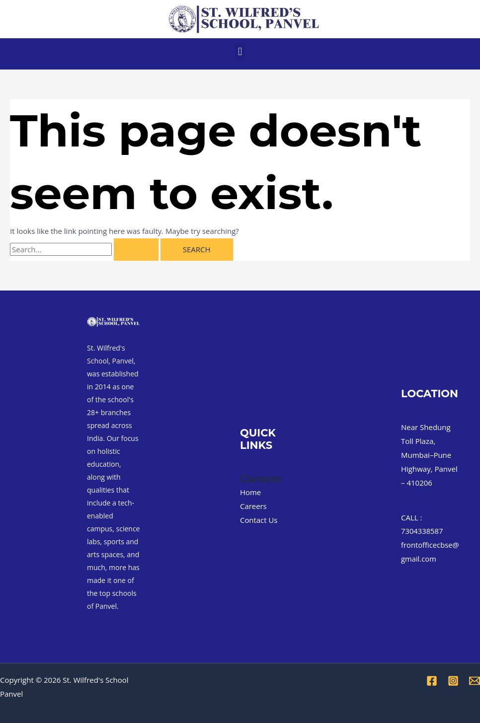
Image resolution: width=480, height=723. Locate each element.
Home (250, 492)
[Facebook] (431, 680)
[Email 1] (474, 680)
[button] (239, 51)
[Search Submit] (136, 249)
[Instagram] (453, 680)
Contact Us (259, 520)
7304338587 (422, 531)
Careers (253, 506)
